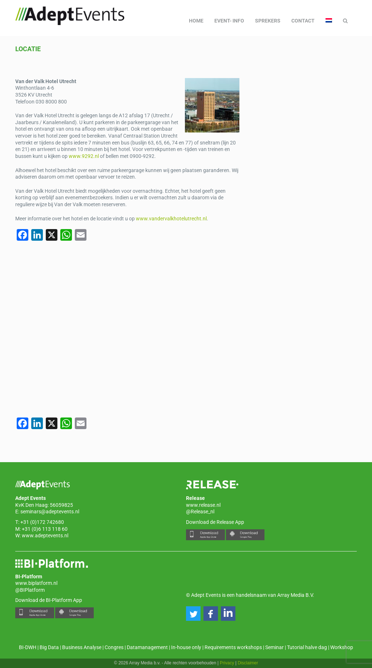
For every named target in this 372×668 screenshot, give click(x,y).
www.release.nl (203, 505)
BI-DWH (27, 647)
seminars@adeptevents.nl (49, 511)
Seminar (274, 647)
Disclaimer (248, 662)
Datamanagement (147, 647)
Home (196, 21)
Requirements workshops (233, 647)
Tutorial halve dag (307, 647)
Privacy (227, 662)
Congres (114, 647)
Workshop (341, 647)
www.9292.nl (84, 156)
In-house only (186, 647)
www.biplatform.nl (36, 583)
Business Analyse (81, 647)
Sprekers (267, 21)
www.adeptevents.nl (45, 535)
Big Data (49, 647)
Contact (303, 21)
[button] (193, 613)
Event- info (229, 21)
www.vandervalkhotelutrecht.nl (171, 218)
